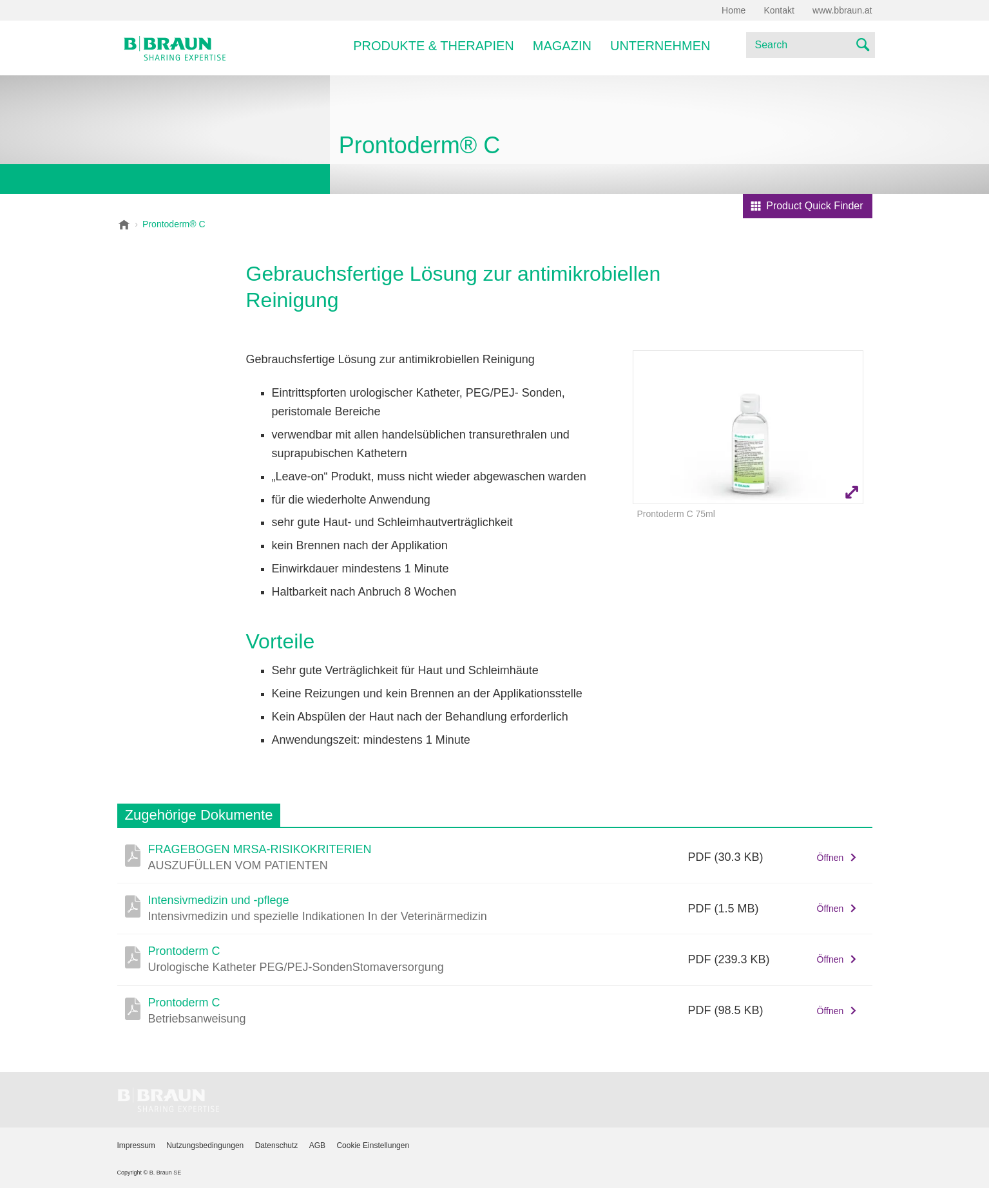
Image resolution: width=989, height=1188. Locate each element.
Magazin (562, 46)
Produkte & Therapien (433, 46)
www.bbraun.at (842, 10)
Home (733, 10)
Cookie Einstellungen (372, 1145)
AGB (317, 1145)
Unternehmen (660, 46)
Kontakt (778, 10)
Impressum (136, 1145)
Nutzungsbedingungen (205, 1145)
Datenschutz (276, 1145)
